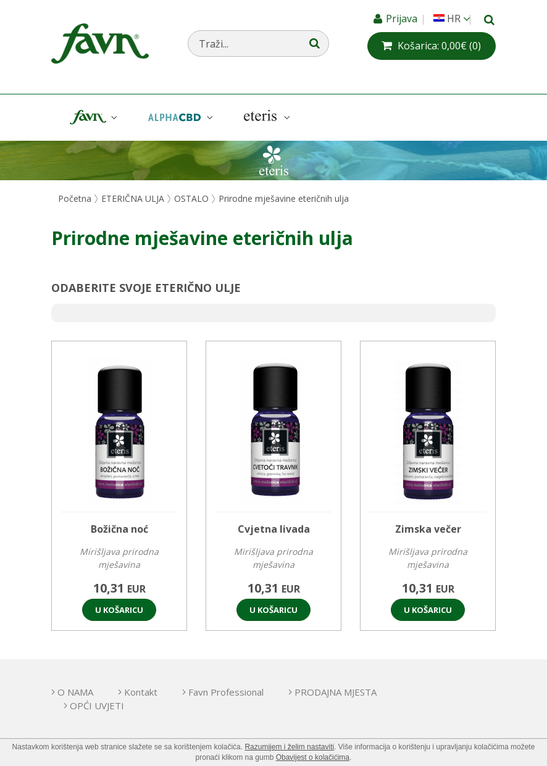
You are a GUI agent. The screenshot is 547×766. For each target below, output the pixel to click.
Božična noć (119, 529)
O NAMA (75, 692)
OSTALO (191, 198)
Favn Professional (226, 692)
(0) (439, 45)
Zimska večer (428, 529)
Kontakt (140, 692)
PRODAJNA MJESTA (335, 692)
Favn (92, 117)
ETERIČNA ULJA (132, 198)
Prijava (403, 18)
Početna (74, 198)
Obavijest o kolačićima (312, 757)
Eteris (265, 117)
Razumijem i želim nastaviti (289, 747)
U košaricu (119, 609)
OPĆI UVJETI (97, 705)
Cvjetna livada (274, 529)
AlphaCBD (179, 117)
